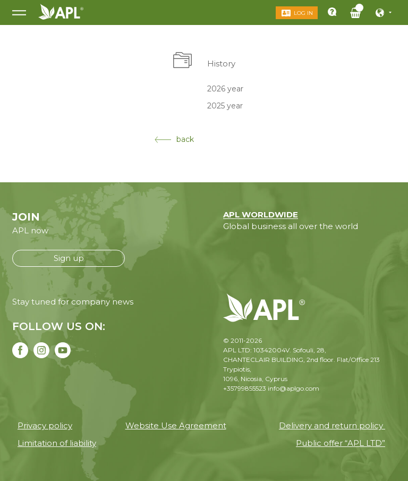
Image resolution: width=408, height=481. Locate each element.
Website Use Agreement (175, 425)
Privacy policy (45, 425)
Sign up (69, 258)
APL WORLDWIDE (260, 214)
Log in (303, 13)
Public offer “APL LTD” (340, 443)
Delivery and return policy (332, 425)
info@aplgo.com (293, 388)
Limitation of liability (57, 443)
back (174, 139)
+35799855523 (244, 388)
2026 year (225, 88)
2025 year (225, 106)
